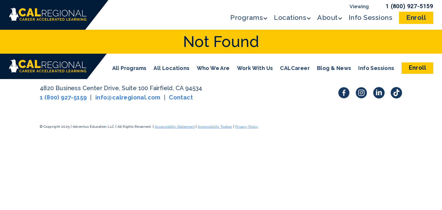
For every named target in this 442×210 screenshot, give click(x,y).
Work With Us (255, 68)
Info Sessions (370, 17)
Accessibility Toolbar (215, 127)
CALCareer (295, 68)
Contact (181, 97)
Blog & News (334, 68)
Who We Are (213, 68)
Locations (290, 17)
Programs (246, 17)
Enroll (416, 17)
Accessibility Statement (175, 127)
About (327, 17)
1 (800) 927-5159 (409, 6)
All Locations (171, 68)
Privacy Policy (247, 127)
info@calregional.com (128, 97)
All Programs (129, 68)
